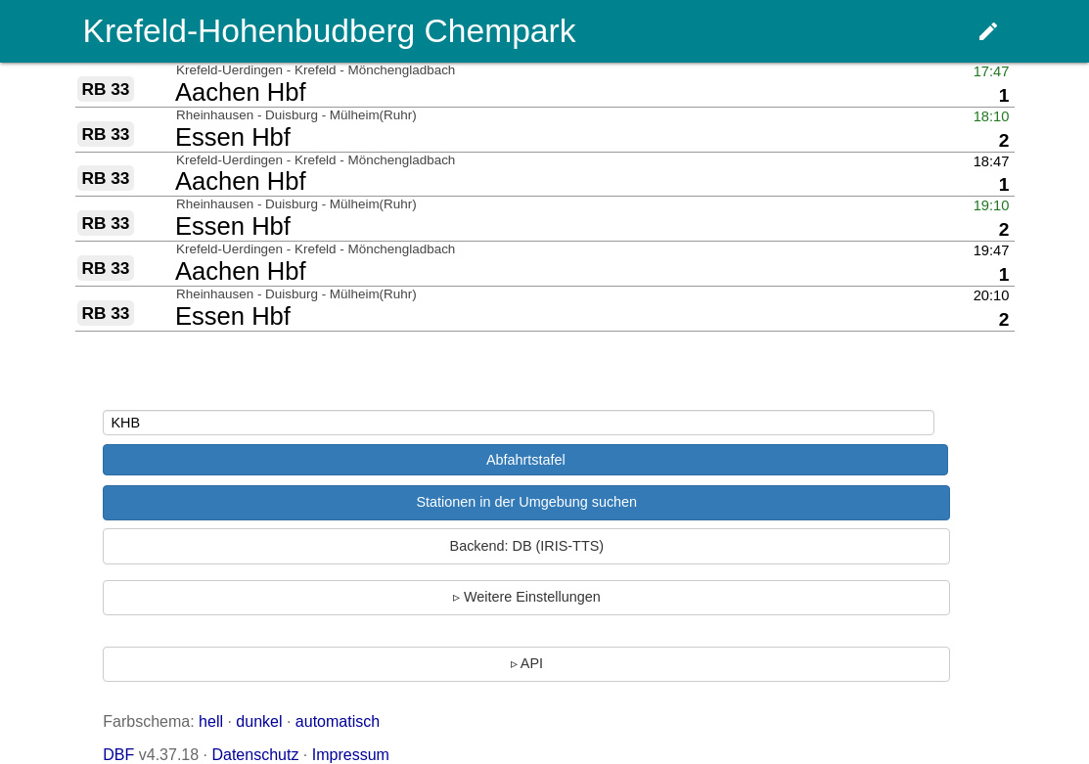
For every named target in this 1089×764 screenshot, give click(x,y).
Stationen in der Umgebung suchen (526, 502)
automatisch (337, 721)
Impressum (350, 754)
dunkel (259, 721)
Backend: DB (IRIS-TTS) (527, 546)
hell (211, 721)
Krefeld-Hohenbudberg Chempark (329, 31)
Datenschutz (254, 754)
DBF (118, 754)
